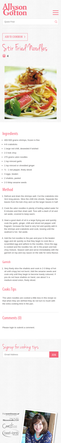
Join (54, 355)
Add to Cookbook (15, 37)
